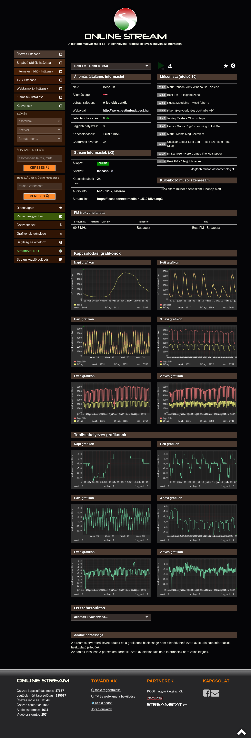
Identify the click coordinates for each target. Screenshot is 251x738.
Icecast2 (103, 171)
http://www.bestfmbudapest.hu (126, 110)
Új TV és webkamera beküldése (113, 696)
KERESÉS (39, 167)
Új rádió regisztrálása (106, 690)
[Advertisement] (154, 55)
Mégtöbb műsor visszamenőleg (212, 169)
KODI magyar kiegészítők (165, 691)
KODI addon (102, 703)
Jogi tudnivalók (101, 709)
